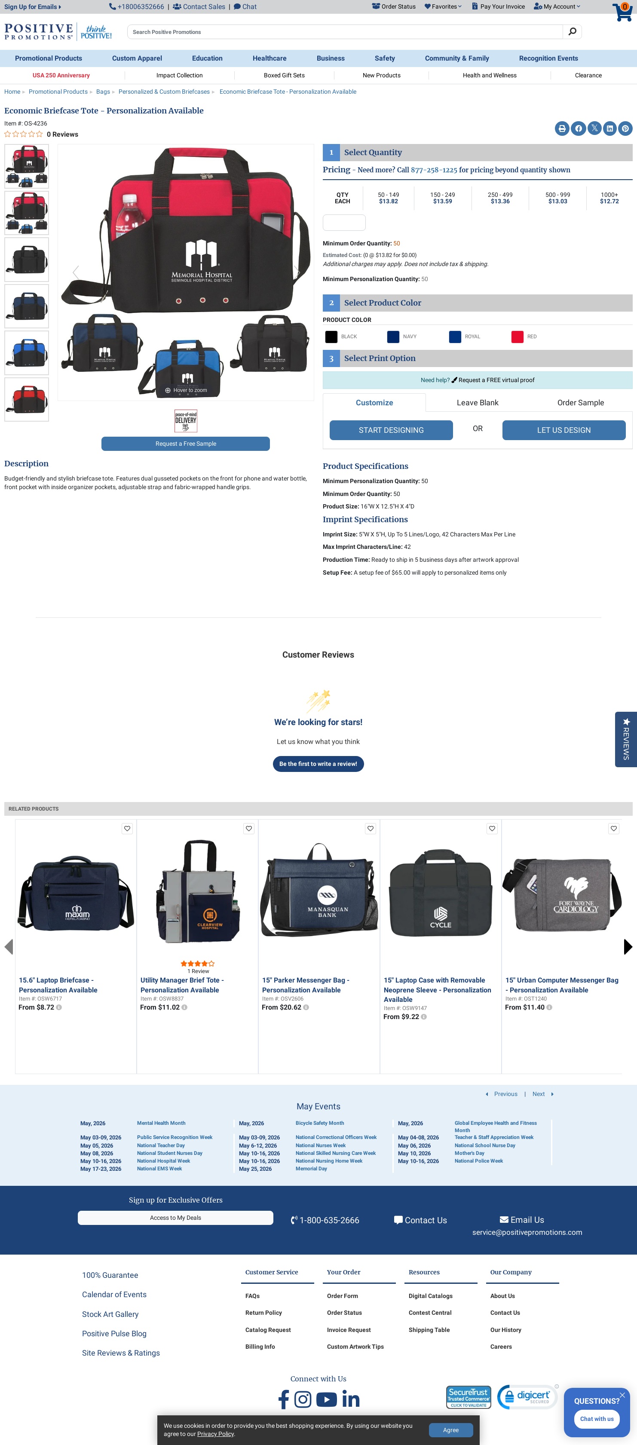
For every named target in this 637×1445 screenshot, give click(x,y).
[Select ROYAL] (477, 337)
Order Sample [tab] (580, 402)
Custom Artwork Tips (355, 1346)
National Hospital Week (163, 1161)
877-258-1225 (434, 170)
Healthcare (270, 58)
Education (207, 58)
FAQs (252, 1295)
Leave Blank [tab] (478, 402)
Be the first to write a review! (318, 763)
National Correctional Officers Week (336, 1137)
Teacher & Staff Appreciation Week (494, 1137)
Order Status (344, 1312)
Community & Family (457, 58)
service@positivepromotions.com (527, 1232)
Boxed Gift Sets (284, 75)
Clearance (588, 75)
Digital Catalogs (431, 1295)
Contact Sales (199, 7)
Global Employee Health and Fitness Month (496, 1126)
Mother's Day (469, 1153)
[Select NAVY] (416, 337)
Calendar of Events (114, 1294)
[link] (528, 1399)
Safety (385, 58)
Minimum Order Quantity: (361, 243)
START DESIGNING (391, 430)
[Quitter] (622, 1394)
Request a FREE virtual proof (493, 380)
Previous (8, 946)
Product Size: (341, 506)
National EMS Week (159, 1169)
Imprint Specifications (365, 519)
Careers (501, 1346)
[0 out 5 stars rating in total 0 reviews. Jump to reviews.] (41, 134)
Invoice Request (349, 1329)
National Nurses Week (321, 1145)
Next (628, 946)
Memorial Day (311, 1169)
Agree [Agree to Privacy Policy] (451, 1430)
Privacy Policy (215, 1433)
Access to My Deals (175, 1217)
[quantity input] (344, 222)
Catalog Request (268, 1329)
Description (26, 463)
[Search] (572, 31)
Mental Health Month (161, 1123)
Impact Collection (179, 75)
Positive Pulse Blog (114, 1333)
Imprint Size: (340, 534)
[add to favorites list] (127, 828)
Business (331, 58)
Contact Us (426, 1220)
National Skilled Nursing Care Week (336, 1153)
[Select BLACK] (354, 337)
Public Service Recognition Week (174, 1137)
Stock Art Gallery (110, 1314)
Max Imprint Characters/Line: (363, 546)
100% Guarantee (110, 1275)
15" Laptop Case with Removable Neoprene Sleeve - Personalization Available (437, 990)
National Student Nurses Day (169, 1153)
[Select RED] (540, 337)
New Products (382, 75)
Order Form (342, 1295)
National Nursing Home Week (329, 1161)
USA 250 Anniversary (61, 75)
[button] (443, 7)
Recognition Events (548, 58)
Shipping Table (429, 1329)
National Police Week (479, 1161)
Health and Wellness (490, 75)
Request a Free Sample (186, 443)
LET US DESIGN (564, 430)
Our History (505, 1329)
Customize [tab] (374, 402)
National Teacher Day (161, 1145)
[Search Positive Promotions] (345, 31)
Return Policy (263, 1312)
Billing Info (260, 1346)
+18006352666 (136, 7)
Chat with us (597, 1418)
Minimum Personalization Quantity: (375, 279)
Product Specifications (365, 466)
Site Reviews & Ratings (121, 1352)
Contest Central (430, 1312)
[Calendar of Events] (318, 1137)
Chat (245, 7)
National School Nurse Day (485, 1145)
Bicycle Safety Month (320, 1123)
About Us (502, 1295)
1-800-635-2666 (329, 1220)
